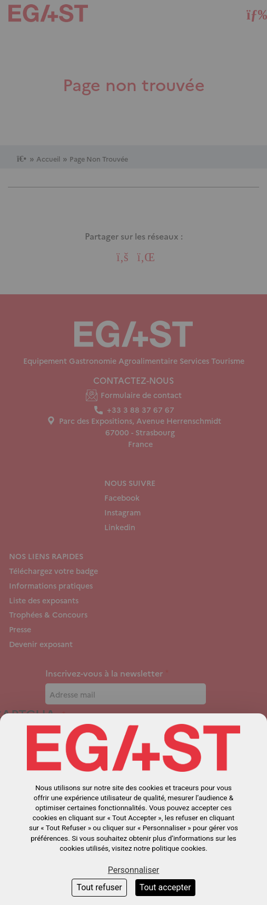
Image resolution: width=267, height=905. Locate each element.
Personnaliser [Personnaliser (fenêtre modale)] (134, 870)
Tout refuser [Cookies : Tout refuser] (99, 887)
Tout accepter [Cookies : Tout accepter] (165, 887)
